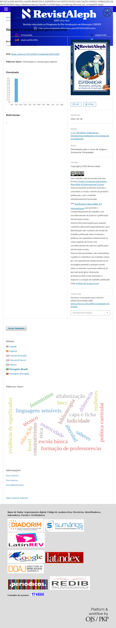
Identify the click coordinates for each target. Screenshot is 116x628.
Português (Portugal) (19, 373)
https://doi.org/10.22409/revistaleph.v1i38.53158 (35, 54)
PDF (77, 104)
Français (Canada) (17, 355)
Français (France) (17, 360)
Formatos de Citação (82, 312)
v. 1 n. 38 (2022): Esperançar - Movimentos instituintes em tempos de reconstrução (64, 17)
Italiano (13, 364)
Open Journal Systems (17, 498)
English (12, 346)
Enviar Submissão (16, 328)
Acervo (19, 17)
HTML (91, 104)
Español (13, 351)
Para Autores (12, 480)
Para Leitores (12, 475)
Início (8, 17)
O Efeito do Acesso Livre (87, 283)
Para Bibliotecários (15, 485)
